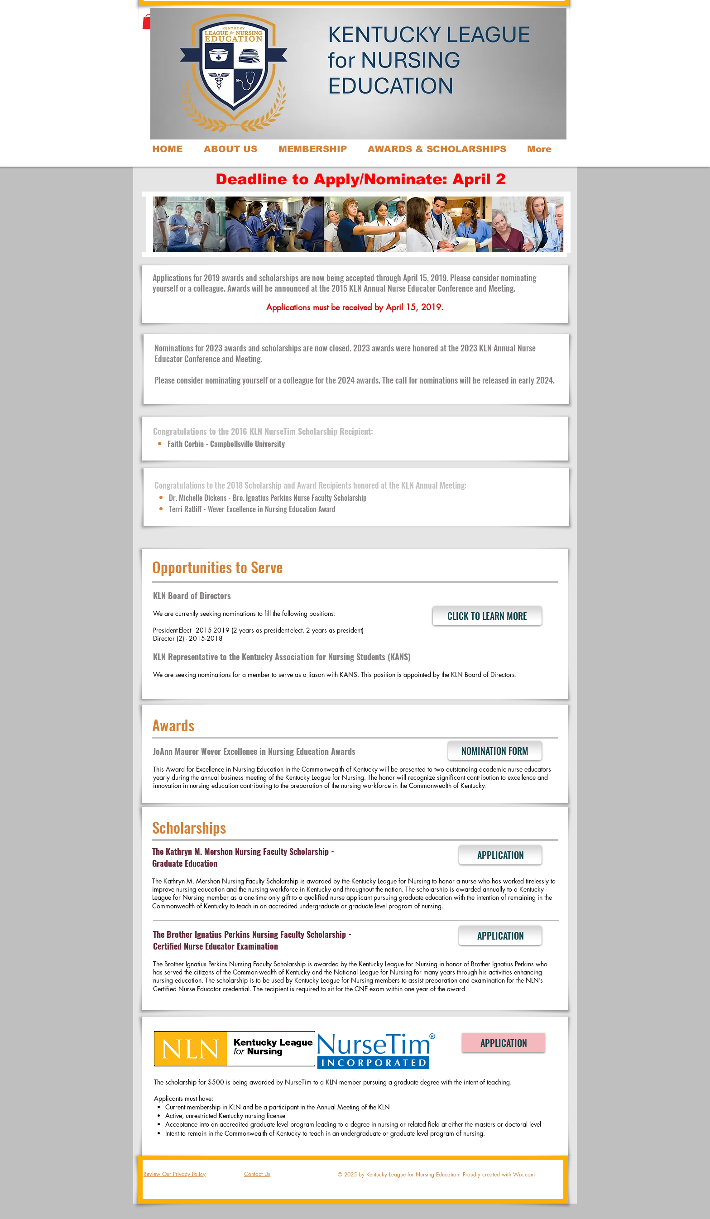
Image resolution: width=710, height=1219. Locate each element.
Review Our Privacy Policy (175, 1174)
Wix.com (524, 1174)
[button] (148, 21)
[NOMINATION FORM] (495, 750)
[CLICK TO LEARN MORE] (487, 615)
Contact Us (257, 1174)
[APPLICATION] (500, 854)
